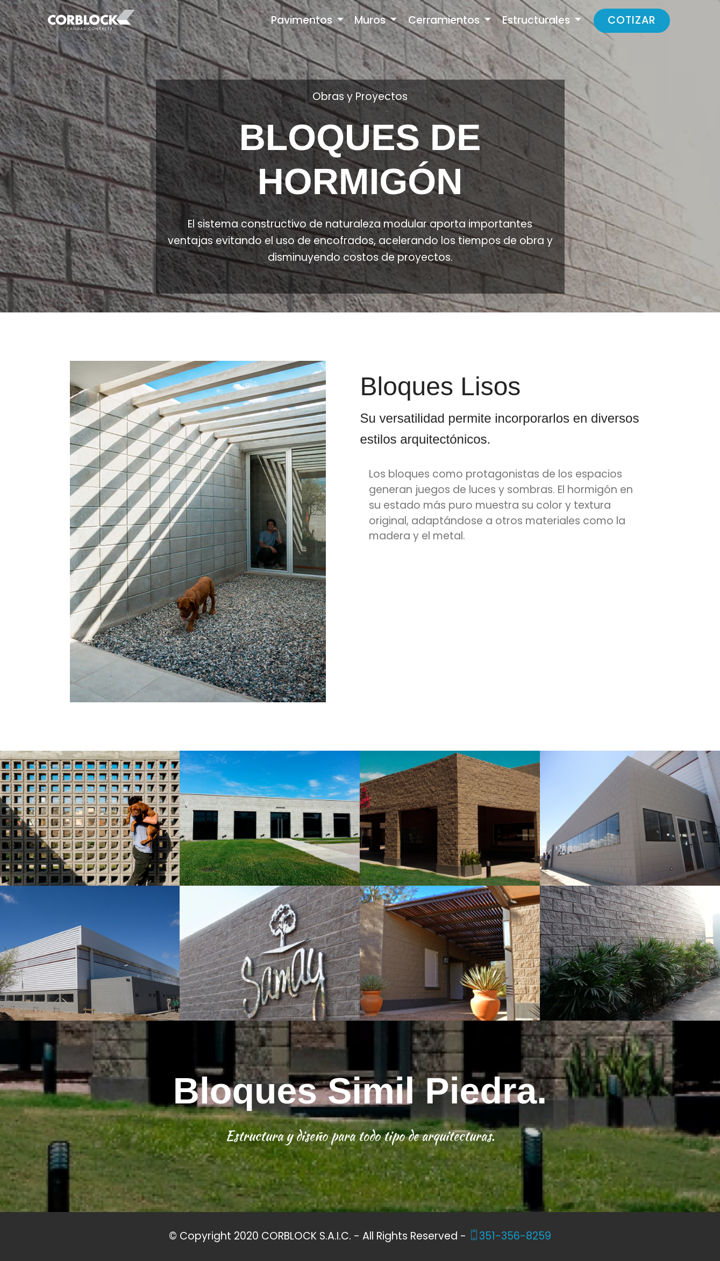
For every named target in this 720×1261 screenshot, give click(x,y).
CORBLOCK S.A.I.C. (306, 1236)
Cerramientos (445, 20)
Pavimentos (303, 20)
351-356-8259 (510, 1236)
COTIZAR (632, 20)
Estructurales (537, 20)
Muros (371, 20)
